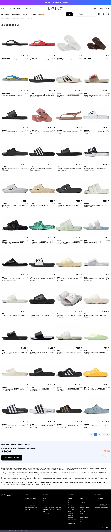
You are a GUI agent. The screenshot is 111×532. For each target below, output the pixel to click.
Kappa (70, 511)
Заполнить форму (12, 458)
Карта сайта (47, 513)
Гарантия (27, 509)
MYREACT (71, 515)
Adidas (70, 498)
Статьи (45, 505)
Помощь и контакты (30, 498)
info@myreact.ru (100, 501)
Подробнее (65, 2)
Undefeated (84, 517)
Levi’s (81, 519)
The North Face (85, 507)
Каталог (7, 18)
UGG (81, 509)
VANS (81, 513)
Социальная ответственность (52, 507)
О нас (3, 8)
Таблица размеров (30, 507)
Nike (69, 522)
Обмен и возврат (28, 8)
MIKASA (70, 513)
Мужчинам (5, 14)
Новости (94, 8)
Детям (25, 14)
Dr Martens (71, 507)
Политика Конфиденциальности (53, 509)
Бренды (33, 14)
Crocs (70, 505)
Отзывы (45, 501)
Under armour (84, 511)
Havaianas (71, 509)
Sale (41, 14)
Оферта (45, 511)
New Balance (72, 519)
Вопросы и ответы (30, 501)
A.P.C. (81, 515)
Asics (69, 501)
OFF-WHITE (71, 524)
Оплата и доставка (14, 8)
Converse (71, 503)
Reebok (82, 501)
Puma (81, 498)
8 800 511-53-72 (104, 8)
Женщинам (16, 14)
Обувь (22, 18)
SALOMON (83, 503)
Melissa (70, 517)
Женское (15, 18)
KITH (81, 522)
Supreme (82, 505)
